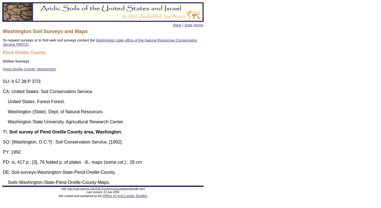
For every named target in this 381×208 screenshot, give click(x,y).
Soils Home (194, 25)
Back (177, 25)
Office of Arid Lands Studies (124, 197)
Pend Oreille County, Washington (29, 69)
